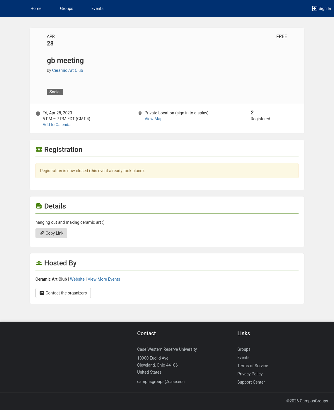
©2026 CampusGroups (307, 401)
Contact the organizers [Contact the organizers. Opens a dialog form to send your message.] (63, 293)
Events (97, 8)
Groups (66, 8)
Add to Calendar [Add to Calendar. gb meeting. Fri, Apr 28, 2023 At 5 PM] (57, 124)
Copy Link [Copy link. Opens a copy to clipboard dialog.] (51, 233)
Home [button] (36, 8)
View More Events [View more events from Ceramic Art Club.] (104, 279)
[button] (7, 8)
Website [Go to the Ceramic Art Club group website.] (77, 279)
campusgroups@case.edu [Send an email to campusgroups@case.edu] (161, 381)
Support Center (251, 382)
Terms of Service (252, 365)
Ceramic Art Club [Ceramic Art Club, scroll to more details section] (67, 70)
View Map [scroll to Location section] (153, 118)
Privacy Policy (250, 374)
